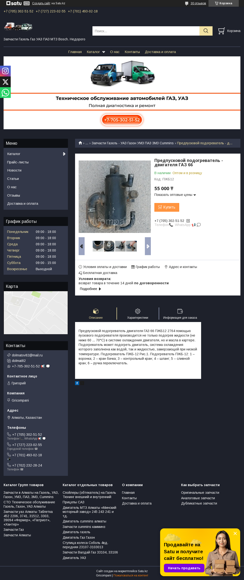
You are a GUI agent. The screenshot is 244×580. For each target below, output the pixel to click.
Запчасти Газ (14, 530)
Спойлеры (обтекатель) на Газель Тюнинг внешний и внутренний (89, 495)
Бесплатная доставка (100, 273)
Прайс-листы (18, 162)
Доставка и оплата (160, 52)
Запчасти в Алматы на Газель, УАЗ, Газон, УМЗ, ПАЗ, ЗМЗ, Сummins (31, 495)
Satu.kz (143, 571)
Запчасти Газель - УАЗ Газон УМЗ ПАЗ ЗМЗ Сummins (133, 143)
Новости (14, 170)
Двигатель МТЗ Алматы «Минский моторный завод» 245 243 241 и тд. (89, 512)
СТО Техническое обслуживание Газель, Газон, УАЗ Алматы (29, 504)
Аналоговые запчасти (198, 498)
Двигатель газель (76, 532)
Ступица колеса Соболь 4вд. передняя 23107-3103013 (85, 545)
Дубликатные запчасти (199, 503)
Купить (169, 207)
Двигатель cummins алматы (84, 521)
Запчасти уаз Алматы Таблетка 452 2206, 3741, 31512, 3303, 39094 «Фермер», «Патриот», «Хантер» (28, 518)
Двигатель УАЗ (74, 558)
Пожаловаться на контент (130, 575)
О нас (115, 52)
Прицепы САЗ (73, 502)
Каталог (93, 52)
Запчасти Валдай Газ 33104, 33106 (90, 552)
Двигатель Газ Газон (79, 537)
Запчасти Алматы (17, 535)
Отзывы (13, 195)
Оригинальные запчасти (200, 492)
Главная (75, 52)
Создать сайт (41, 3)
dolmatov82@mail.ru (27, 355)
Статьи (13, 179)
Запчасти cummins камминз (84, 527)
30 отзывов (198, 3)
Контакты (132, 52)
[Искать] (206, 31)
